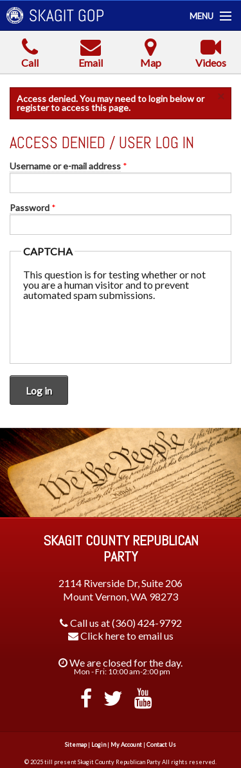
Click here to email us (121, 635)
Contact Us (161, 744)
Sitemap (76, 744)
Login (98, 744)
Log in (39, 390)
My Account (126, 744)
